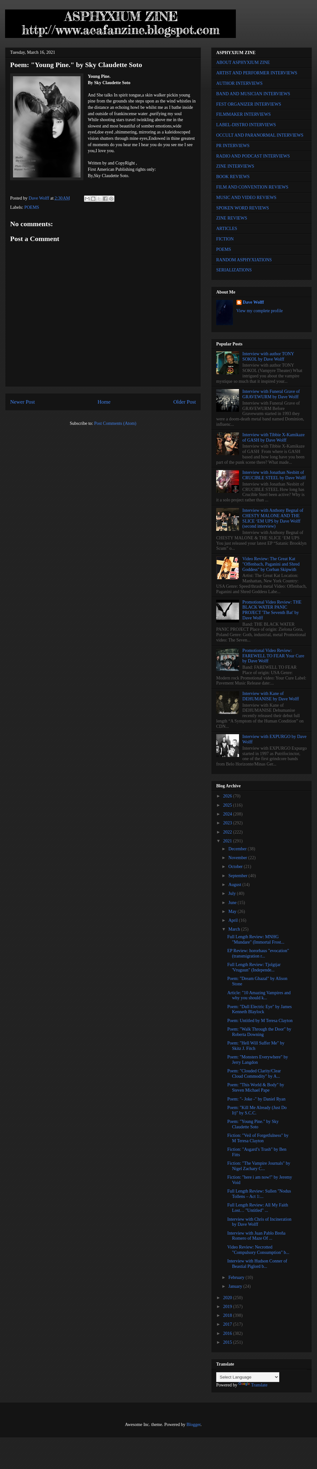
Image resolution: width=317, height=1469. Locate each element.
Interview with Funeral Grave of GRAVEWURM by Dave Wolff (271, 394)
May (232, 911)
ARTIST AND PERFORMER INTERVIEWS (256, 73)
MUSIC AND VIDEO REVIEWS (246, 197)
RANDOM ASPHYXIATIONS (244, 259)
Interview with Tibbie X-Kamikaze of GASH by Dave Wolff (274, 437)
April (233, 920)
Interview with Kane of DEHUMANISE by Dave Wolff (271, 696)
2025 (228, 805)
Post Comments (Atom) (115, 423)
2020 (228, 1297)
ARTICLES (226, 228)
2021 (228, 841)
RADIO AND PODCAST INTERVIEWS (253, 156)
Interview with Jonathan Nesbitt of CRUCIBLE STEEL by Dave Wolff (274, 475)
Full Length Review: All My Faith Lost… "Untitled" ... (257, 1208)
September (238, 875)
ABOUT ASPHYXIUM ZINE (243, 62)
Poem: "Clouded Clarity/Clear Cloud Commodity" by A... (254, 1074)
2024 (228, 814)
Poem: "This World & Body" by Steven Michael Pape (255, 1087)
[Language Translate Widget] (247, 1377)
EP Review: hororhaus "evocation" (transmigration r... (258, 953)
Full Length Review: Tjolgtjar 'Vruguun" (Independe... (254, 967)
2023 (228, 823)
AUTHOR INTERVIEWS (239, 83)
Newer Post (22, 402)
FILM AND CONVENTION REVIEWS (252, 187)
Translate (253, 1385)
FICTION (225, 239)
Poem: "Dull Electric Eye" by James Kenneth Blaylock (259, 1009)
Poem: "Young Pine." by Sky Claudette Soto (253, 1124)
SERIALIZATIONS (234, 270)
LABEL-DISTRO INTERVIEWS (246, 124)
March (234, 929)
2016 (228, 1333)
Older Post (184, 402)
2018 (228, 1315)
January (235, 1286)
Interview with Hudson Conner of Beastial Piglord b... (257, 1264)
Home (104, 402)
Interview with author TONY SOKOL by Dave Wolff (268, 356)
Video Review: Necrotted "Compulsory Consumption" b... (258, 1250)
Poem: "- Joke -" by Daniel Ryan (256, 1099)
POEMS (31, 207)
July (232, 893)
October (236, 866)
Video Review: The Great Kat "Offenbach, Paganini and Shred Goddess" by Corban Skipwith (271, 564)
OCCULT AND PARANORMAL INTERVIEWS (259, 135)
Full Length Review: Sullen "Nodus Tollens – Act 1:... (259, 1194)
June (232, 902)
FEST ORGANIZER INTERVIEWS (248, 104)
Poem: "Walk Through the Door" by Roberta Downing (259, 1032)
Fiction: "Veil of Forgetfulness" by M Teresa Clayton (257, 1138)
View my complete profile (259, 310)
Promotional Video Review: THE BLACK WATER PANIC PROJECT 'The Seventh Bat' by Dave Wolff (272, 610)
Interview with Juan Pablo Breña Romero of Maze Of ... (256, 1236)
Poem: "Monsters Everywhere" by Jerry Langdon (257, 1060)
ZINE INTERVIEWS (235, 166)
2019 (228, 1306)
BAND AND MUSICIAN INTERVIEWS (253, 93)
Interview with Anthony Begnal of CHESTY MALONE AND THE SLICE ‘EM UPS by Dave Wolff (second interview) (273, 518)
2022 (228, 832)
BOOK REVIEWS (232, 176)
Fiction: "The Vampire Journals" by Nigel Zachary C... (258, 1166)
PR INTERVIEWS (232, 145)
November (238, 857)
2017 (228, 1324)
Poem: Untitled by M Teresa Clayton (260, 1020)
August (235, 884)
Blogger (193, 1424)
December (238, 848)
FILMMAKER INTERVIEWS (243, 114)
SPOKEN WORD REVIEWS (242, 208)
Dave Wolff (253, 302)
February (236, 1277)
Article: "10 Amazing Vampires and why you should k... (259, 995)
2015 (228, 1342)
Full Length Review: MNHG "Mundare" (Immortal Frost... (255, 939)
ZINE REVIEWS (231, 218)
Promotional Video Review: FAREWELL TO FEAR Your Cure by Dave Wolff (273, 656)
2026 (228, 796)
